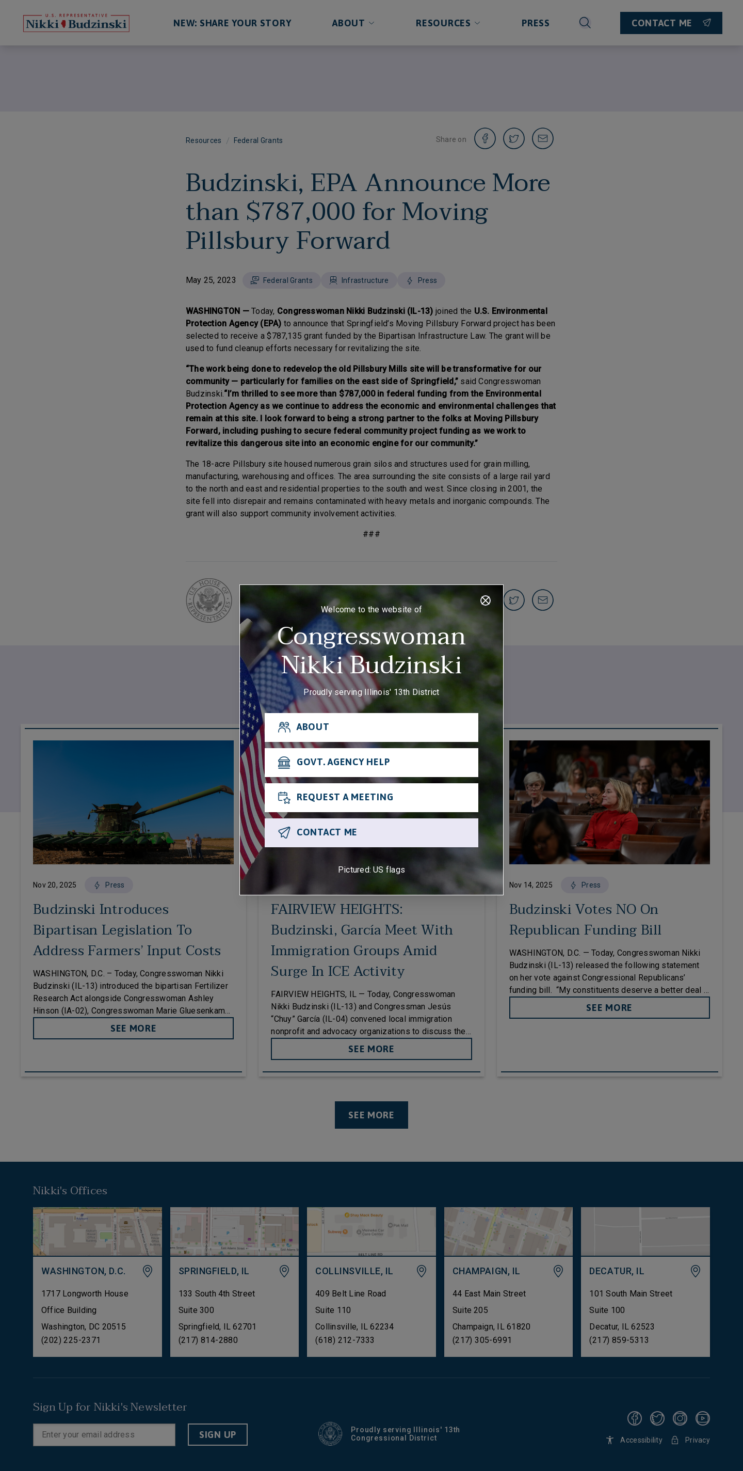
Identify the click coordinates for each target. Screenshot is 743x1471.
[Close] (485, 600)
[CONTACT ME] (371, 832)
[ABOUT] (371, 727)
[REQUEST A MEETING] (371, 797)
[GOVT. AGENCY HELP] (371, 762)
